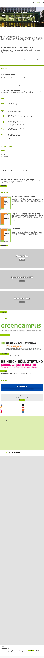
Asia (1, 325)
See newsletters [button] (22, 619)
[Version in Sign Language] (36, 2)
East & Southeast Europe (4, 321)
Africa (1, 323)
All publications (4, 465)
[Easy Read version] (34, 2)
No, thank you (38, 650)
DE (39, 2)
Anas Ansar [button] (13, 440)
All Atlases (3, 532)
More (3, 16)
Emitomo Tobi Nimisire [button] (15, 455)
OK (31, 650)
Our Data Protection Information (5, 655)
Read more (22, 479)
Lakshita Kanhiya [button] (14, 424)
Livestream (10, 290)
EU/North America (3, 319)
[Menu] (43, 2)
